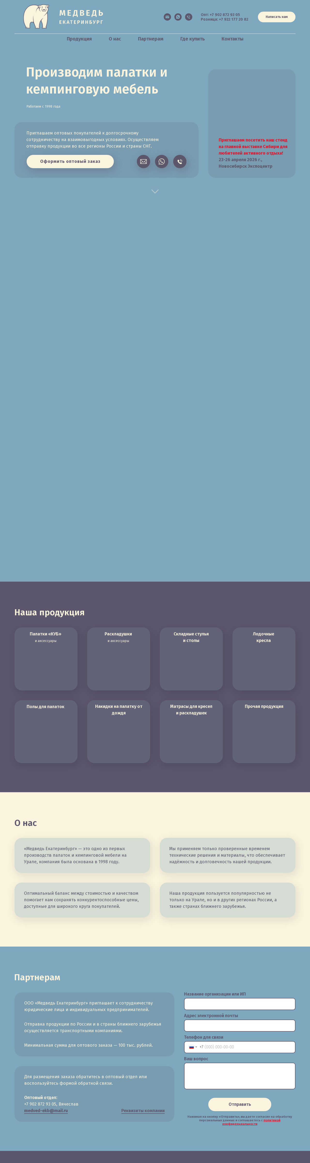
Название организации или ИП (215, 994)
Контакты (232, 39)
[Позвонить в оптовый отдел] (188, 17)
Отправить (240, 1104)
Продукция (79, 39)
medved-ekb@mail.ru (46, 1110)
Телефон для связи (203, 1037)
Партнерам (150, 39)
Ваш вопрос (196, 1058)
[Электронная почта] (167, 17)
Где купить (192, 39)
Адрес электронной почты (211, 1015)
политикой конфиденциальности (251, 1122)
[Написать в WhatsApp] (178, 17)
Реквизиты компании (143, 1110)
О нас (115, 39)
